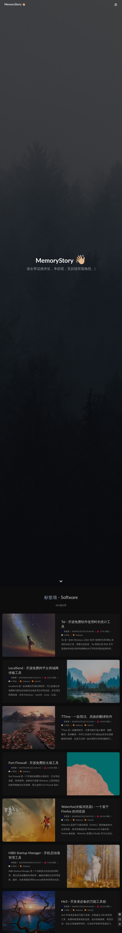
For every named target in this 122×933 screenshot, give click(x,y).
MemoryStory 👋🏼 (16, 4)
